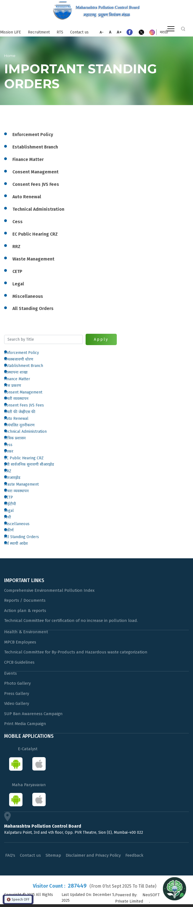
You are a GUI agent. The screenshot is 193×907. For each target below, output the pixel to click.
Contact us (79, 32)
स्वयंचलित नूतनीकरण (19, 425)
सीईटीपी (10, 504)
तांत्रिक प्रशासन (15, 438)
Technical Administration (25, 431)
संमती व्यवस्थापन (16, 398)
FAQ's (10, 855)
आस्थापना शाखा (16, 372)
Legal (9, 510)
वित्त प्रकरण (12, 385)
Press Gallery (16, 693)
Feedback (134, 855)
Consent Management (23, 392)
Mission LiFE (10, 32)
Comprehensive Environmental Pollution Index (49, 590)
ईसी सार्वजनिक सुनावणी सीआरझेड (29, 464)
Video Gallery (16, 703)
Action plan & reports (25, 610)
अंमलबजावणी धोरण (18, 359)
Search (183, 29)
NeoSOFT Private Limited (137, 898)
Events (10, 673)
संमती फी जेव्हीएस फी (19, 412)
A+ (119, 32)
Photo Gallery (17, 683)
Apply (101, 339)
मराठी (164, 32)
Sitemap (53, 855)
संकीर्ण (9, 530)
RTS (60, 32)
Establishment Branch (23, 365)
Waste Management (21, 484)
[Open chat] (174, 888)
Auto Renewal (16, 418)
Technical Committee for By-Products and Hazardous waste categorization (75, 652)
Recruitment (39, 32)
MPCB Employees (20, 642)
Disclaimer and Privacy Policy (93, 855)
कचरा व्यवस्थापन (16, 491)
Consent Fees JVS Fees (24, 405)
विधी (7, 517)
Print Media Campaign (25, 723)
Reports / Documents (25, 600)
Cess (8, 444)
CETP (8, 497)
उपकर (8, 451)
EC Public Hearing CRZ (24, 458)
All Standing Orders (21, 537)
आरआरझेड (12, 477)
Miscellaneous (17, 524)
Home (9, 55)
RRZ (7, 471)
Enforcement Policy (21, 352)
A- (102, 32)
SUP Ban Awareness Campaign (33, 713)
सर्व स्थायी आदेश (16, 543)
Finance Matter (17, 379)
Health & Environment (26, 631)
